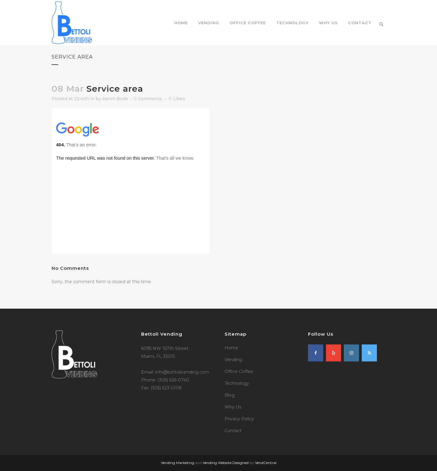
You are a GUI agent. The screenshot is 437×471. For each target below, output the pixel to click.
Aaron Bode (115, 98)
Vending (233, 359)
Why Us (233, 407)
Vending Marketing (177, 462)
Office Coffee (239, 371)
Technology (237, 383)
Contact (233, 430)
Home (231, 348)
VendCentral (265, 462)
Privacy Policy (239, 419)
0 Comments (148, 98)
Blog (230, 395)
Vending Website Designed (226, 462)
